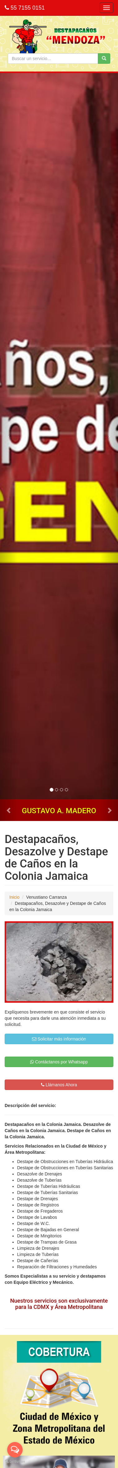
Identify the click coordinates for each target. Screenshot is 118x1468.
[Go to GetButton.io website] (15, 1462)
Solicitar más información (59, 1038)
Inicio (14, 897)
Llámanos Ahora (59, 1084)
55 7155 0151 (25, 8)
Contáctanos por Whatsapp (59, 1061)
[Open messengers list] (15, 1449)
